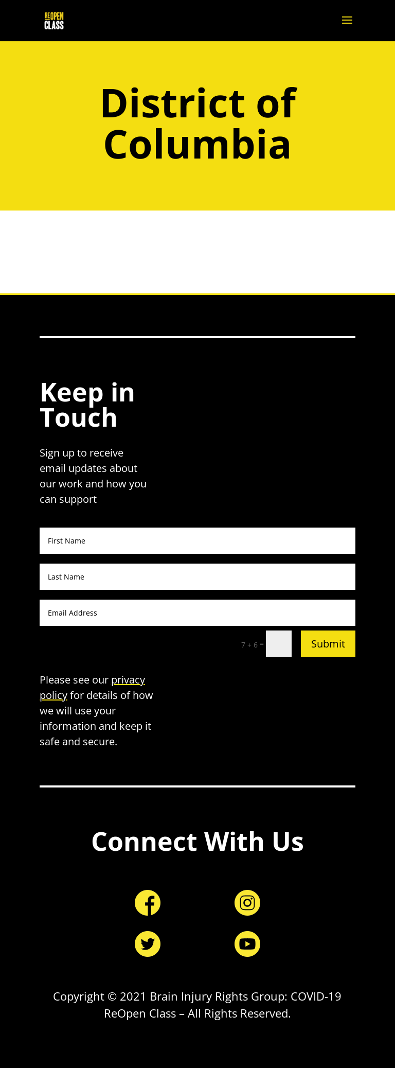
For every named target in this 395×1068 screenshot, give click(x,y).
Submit (328, 644)
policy (53, 695)
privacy (128, 680)
